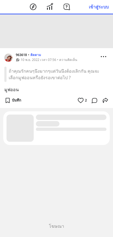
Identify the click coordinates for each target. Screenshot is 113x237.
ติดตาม (35, 55)
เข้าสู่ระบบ (99, 7)
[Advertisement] (56, 31)
